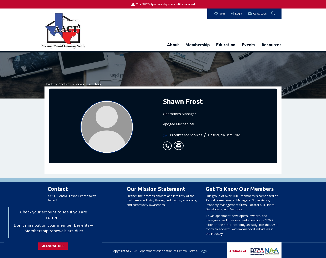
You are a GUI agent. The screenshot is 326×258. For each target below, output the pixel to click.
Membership (197, 44)
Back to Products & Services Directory (72, 84)
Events (248, 44)
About (173, 44)
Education (225, 44)
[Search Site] (273, 13)
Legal (203, 251)
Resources (272, 44)
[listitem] (168, 143)
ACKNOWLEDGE (53, 246)
